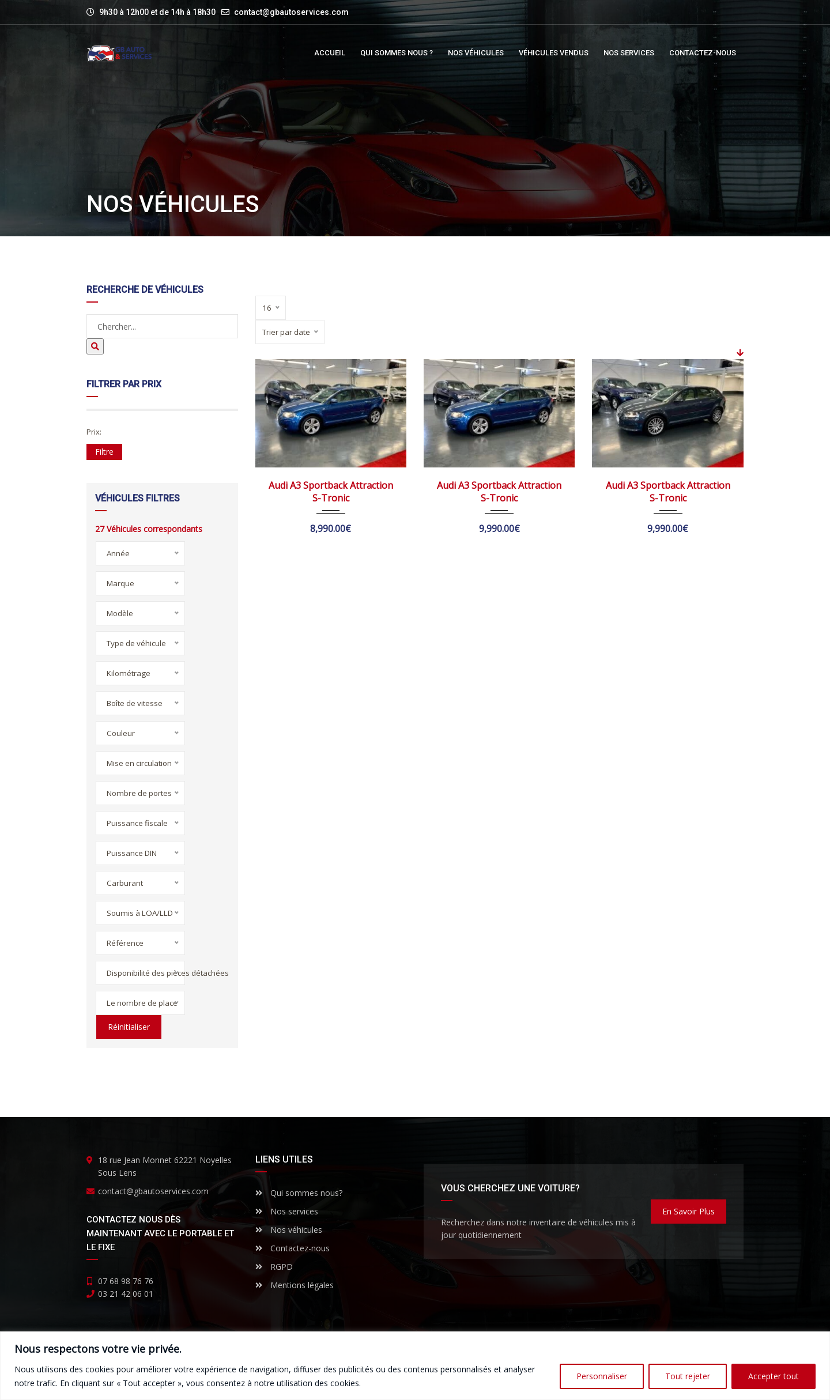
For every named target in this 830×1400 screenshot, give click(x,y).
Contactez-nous (292, 1248)
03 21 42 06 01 (125, 1293)
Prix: (93, 432)
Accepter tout (773, 1376)
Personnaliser (601, 1376)
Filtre (104, 451)
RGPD (274, 1266)
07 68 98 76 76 (125, 1281)
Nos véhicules (288, 1229)
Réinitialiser (128, 1026)
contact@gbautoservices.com (291, 12)
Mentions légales (294, 1285)
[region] (415, 1365)
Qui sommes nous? (298, 1192)
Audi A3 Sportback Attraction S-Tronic (331, 491)
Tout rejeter (687, 1376)
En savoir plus (688, 1211)
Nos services (286, 1211)
